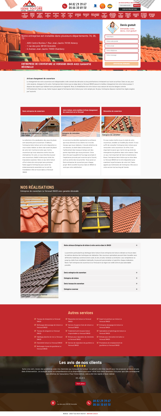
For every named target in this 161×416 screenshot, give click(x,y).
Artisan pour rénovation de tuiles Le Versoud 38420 (111, 338)
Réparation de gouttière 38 (56, 15)
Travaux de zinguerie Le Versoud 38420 (48, 332)
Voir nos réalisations (129, 9)
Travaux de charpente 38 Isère (104, 15)
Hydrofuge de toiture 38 (78, 15)
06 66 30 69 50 (77, 8)
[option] (80, 372)
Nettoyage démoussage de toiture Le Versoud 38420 (50, 326)
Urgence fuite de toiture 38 (32, 15)
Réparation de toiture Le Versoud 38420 (79, 320)
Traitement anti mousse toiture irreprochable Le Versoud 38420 (79, 332)
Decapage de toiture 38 (70, 15)
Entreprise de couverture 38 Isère (24, 15)
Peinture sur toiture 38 (63, 15)
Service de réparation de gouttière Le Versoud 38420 (81, 344)
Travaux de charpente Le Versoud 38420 (48, 320)
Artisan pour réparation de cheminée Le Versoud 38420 (81, 338)
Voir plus (80, 383)
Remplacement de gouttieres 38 (95, 15)
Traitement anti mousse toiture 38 (40, 15)
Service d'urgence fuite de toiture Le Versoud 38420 (81, 326)
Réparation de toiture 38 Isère (152, 15)
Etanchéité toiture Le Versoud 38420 (49, 343)
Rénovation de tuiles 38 (86, 15)
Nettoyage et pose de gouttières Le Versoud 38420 (49, 348)
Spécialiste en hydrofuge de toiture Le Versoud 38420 (112, 332)
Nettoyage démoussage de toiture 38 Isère (112, 15)
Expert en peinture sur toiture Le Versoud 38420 (110, 320)
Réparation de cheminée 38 (48, 15)
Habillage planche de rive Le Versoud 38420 (49, 338)
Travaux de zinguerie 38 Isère (120, 15)
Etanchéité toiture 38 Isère (136, 15)
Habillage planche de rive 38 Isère (128, 15)
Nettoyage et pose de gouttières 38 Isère (144, 15)
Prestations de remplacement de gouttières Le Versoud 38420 (110, 344)
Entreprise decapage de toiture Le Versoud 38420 (111, 326)
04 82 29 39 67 (77, 4)
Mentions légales (92, 413)
